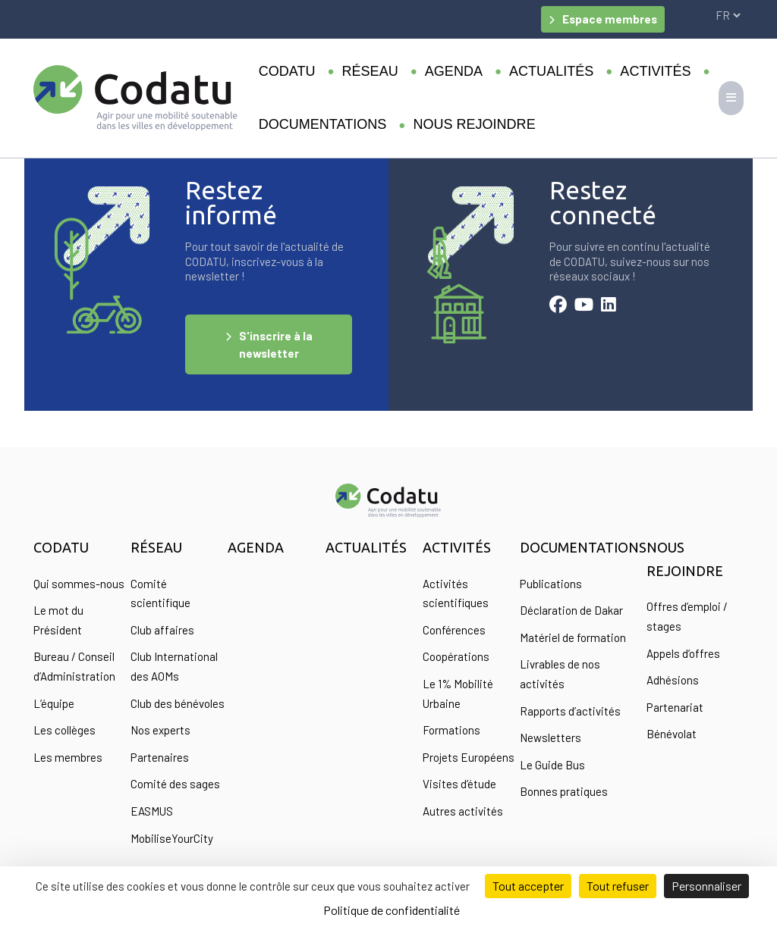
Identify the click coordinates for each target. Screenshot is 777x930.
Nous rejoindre (474, 124)
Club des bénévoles (178, 703)
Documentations (323, 124)
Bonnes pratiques (564, 791)
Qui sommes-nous (78, 583)
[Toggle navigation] (731, 98)
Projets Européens (468, 757)
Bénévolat (671, 734)
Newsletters (550, 737)
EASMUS (152, 811)
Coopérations (456, 656)
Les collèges (64, 730)
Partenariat (674, 707)
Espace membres (609, 19)
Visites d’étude (459, 784)
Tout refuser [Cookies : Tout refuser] (618, 885)
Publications (551, 583)
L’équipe (53, 703)
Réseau (370, 71)
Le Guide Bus (552, 765)
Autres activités (463, 811)
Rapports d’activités (570, 711)
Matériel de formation (573, 637)
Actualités (551, 71)
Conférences (454, 630)
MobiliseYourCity (172, 838)
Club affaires (162, 630)
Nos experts (160, 730)
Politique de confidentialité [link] (391, 910)
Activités (655, 71)
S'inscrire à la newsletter (276, 344)
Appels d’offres (683, 653)
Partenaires (160, 757)
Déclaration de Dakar (571, 610)
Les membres (67, 757)
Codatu (287, 71)
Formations (451, 730)
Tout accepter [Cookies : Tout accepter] (528, 885)
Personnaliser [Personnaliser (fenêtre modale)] (706, 885)
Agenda (454, 71)
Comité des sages (175, 784)
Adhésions (672, 680)
